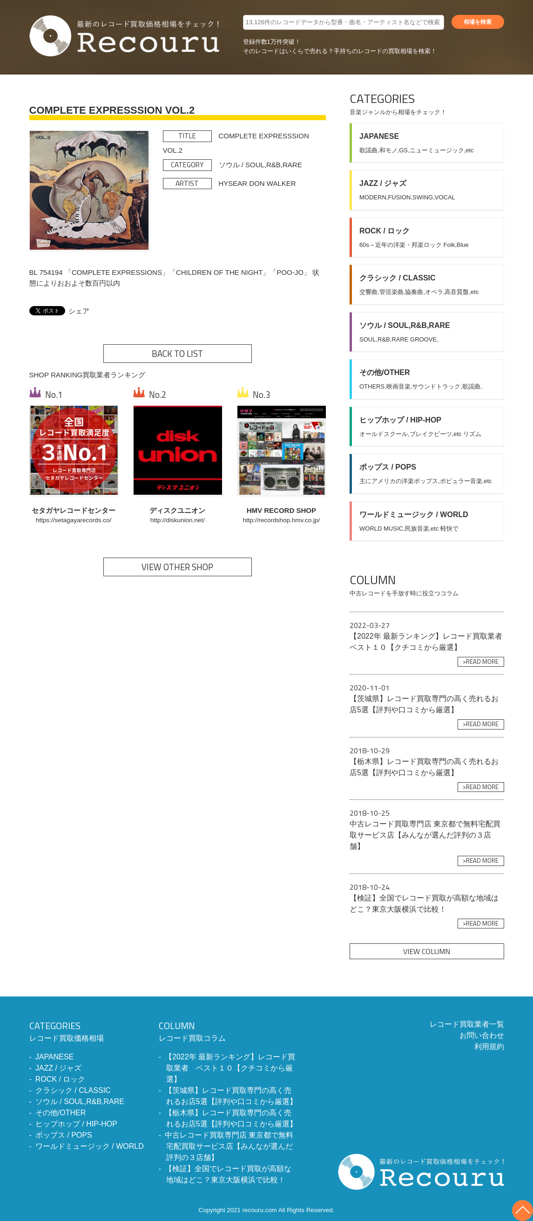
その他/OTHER (60, 1113)
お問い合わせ (481, 1035)
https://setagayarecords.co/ (73, 520)
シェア (78, 311)
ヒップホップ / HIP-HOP (76, 1124)
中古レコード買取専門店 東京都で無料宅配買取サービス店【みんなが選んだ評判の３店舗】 (229, 1146)
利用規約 (489, 1046)
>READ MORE (481, 661)
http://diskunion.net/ (177, 520)
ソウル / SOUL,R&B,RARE (79, 1101)
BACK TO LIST (177, 353)
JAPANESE (54, 1057)
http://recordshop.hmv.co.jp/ (281, 520)
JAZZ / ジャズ (58, 1068)
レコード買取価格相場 (86, 1030)
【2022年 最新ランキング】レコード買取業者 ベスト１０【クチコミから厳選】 (230, 1068)
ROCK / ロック (60, 1079)
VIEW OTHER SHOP (177, 566)
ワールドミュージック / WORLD (89, 1146)
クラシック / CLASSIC (73, 1090)
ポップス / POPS (63, 1135)
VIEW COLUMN (426, 951)
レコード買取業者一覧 (467, 1024)
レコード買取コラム (228, 1030)
